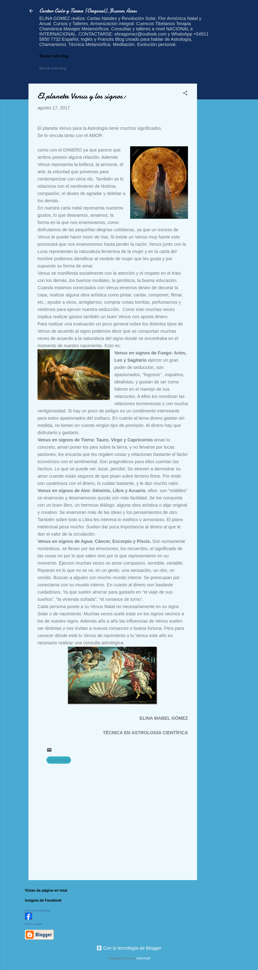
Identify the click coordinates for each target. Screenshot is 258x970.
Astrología (59, 760)
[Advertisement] (215, 151)
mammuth (143, 958)
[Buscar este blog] (60, 68)
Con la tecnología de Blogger (129, 948)
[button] (185, 93)
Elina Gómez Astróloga (37, 910)
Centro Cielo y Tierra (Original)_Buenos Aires (88, 10)
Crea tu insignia (33, 924)
